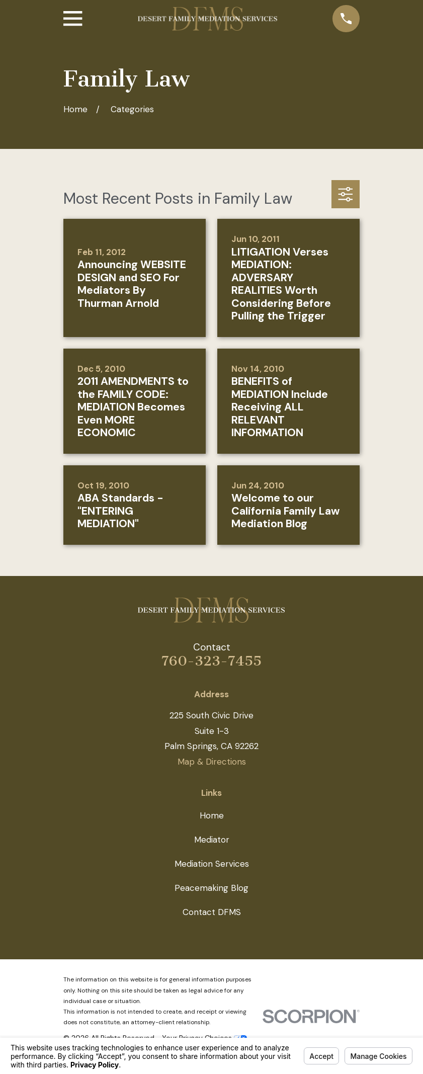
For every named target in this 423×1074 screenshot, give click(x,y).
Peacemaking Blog (211, 887)
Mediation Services (212, 863)
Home (212, 815)
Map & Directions (212, 761)
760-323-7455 (211, 661)
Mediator (211, 839)
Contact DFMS (212, 912)
